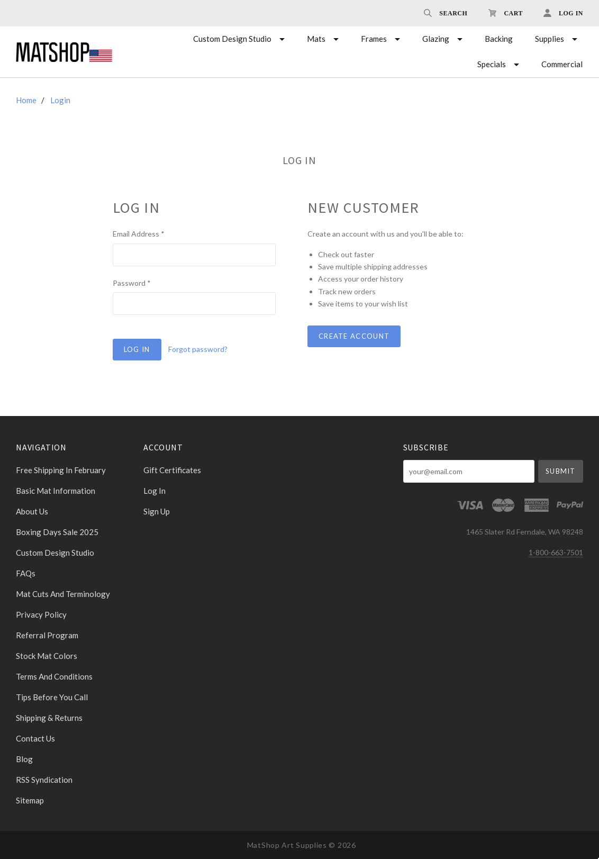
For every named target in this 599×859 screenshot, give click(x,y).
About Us (32, 511)
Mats (316, 38)
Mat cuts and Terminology (63, 594)
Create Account (354, 336)
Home (26, 100)
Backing (499, 38)
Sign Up (156, 511)
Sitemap (30, 799)
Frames (374, 38)
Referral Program (47, 635)
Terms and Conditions (54, 676)
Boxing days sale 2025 (57, 532)
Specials (491, 64)
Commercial (562, 64)
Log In (154, 490)
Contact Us (35, 738)
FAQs (25, 573)
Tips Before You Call (52, 697)
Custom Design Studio (232, 38)
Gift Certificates (172, 470)
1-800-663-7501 (556, 552)
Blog (24, 759)
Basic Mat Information (55, 490)
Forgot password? (198, 349)
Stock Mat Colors (46, 656)
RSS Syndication (44, 779)
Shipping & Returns (49, 717)
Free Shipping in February (61, 470)
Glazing (435, 38)
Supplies (549, 38)
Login (60, 100)
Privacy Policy (41, 614)
